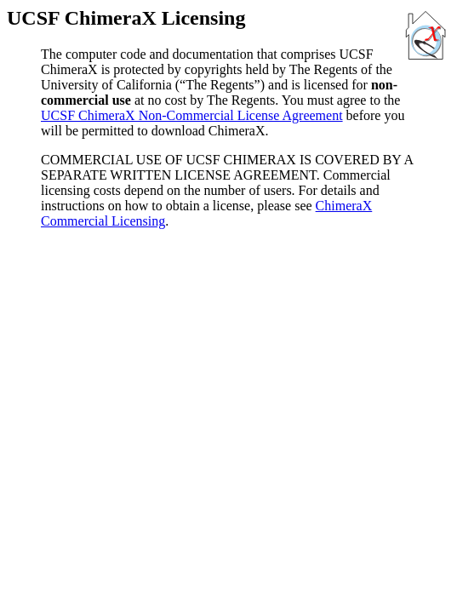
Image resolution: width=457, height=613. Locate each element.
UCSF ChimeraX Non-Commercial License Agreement (192, 115)
